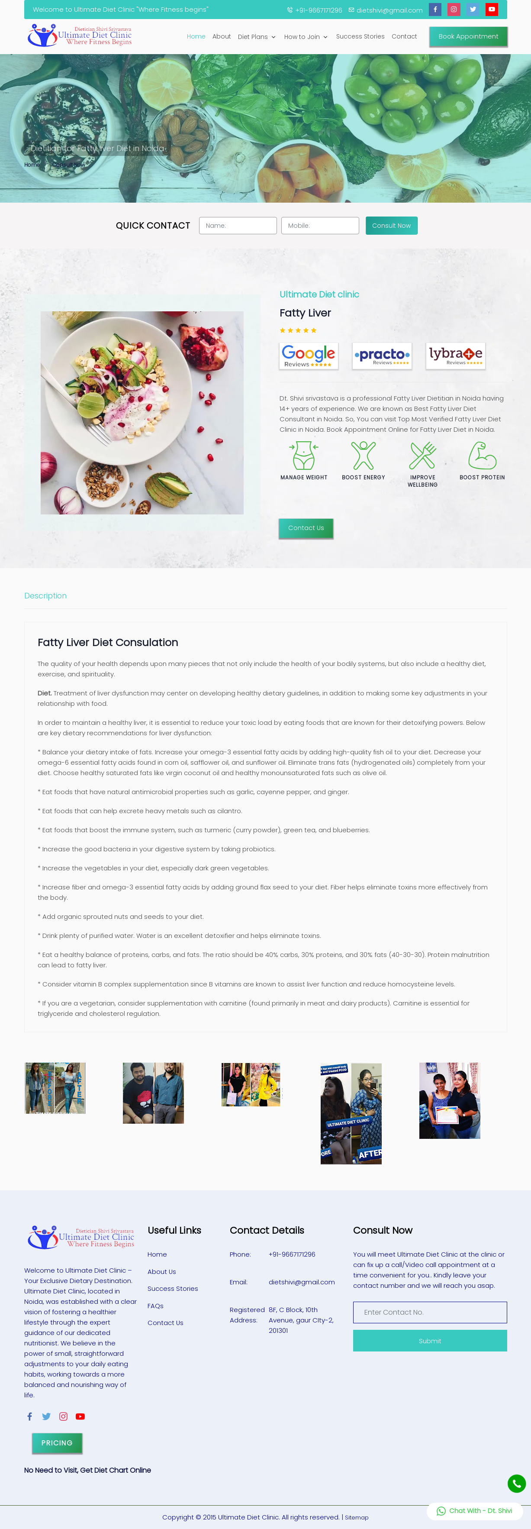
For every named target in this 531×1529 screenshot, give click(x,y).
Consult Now (68, 165)
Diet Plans (257, 36)
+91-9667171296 (292, 1254)
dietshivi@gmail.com (302, 1282)
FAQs (156, 1304)
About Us (162, 1271)
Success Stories (360, 36)
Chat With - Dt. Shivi (473, 1511)
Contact (404, 36)
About (221, 36)
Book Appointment (469, 36)
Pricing (57, 1443)
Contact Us (306, 527)
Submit (430, 1340)
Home (196, 36)
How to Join (306, 36)
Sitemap (357, 1517)
